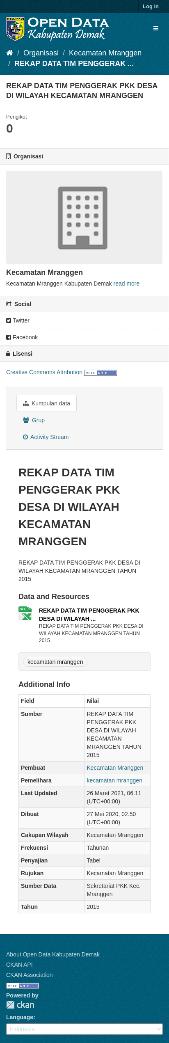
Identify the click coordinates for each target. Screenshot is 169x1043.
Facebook (22, 337)
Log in (151, 6)
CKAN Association (29, 975)
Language (19, 1017)
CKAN (20, 1004)
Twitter (18, 320)
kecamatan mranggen (55, 662)
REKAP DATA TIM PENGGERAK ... (74, 63)
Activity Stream (46, 437)
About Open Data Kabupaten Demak (53, 954)
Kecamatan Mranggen (105, 53)
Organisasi (41, 53)
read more (127, 283)
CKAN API (19, 964)
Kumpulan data (46, 403)
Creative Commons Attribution (44, 372)
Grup (34, 420)
